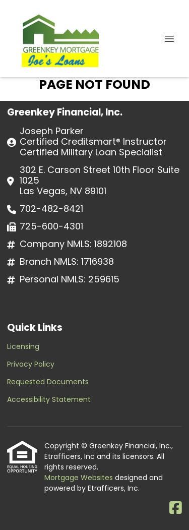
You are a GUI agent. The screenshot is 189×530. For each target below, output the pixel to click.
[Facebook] (175, 508)
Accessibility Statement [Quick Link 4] (49, 399)
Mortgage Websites (79, 478)
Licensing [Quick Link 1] (23, 346)
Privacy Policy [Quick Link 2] (30, 364)
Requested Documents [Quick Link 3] (48, 382)
